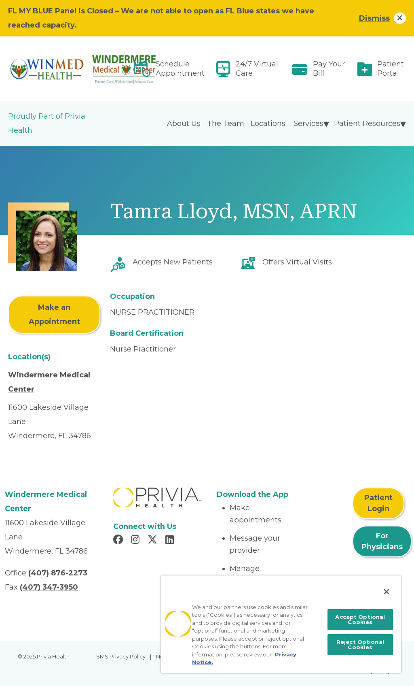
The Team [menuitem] (225, 123)
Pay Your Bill (329, 69)
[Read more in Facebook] (119, 540)
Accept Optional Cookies (360, 619)
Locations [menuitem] (268, 123)
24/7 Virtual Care (257, 69)
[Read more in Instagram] (136, 540)
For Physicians (382, 541)
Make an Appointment (54, 314)
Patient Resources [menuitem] (367, 123)
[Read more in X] (154, 540)
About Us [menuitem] (184, 123)
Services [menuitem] (308, 123)
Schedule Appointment (180, 69)
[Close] (386, 592)
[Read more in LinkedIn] (170, 540)
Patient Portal (390, 69)
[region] (281, 624)
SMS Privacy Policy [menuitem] (121, 656)
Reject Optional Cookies (360, 644)
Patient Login (378, 503)
